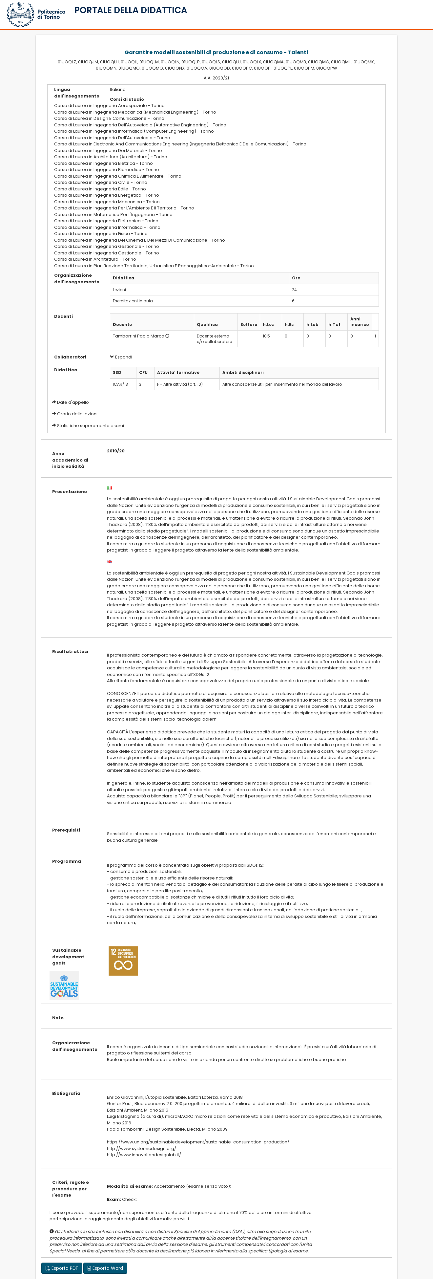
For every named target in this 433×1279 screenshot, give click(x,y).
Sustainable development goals (68, 956)
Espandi (121, 357)
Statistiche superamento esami (90, 426)
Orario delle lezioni (77, 414)
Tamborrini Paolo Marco (138, 336)
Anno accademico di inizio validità (70, 459)
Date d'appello (73, 402)
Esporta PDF (62, 1268)
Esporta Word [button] (105, 1268)
